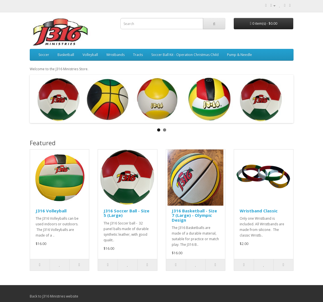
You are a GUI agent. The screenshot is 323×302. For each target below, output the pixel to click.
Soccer (43, 54)
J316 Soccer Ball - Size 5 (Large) (126, 213)
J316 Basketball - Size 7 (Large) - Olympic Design (194, 215)
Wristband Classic (259, 211)
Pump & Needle (239, 54)
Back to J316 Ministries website (54, 296)
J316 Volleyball (51, 211)
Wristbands (115, 54)
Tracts (138, 54)
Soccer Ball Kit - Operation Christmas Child (185, 54)
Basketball (66, 54)
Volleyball (90, 54)
